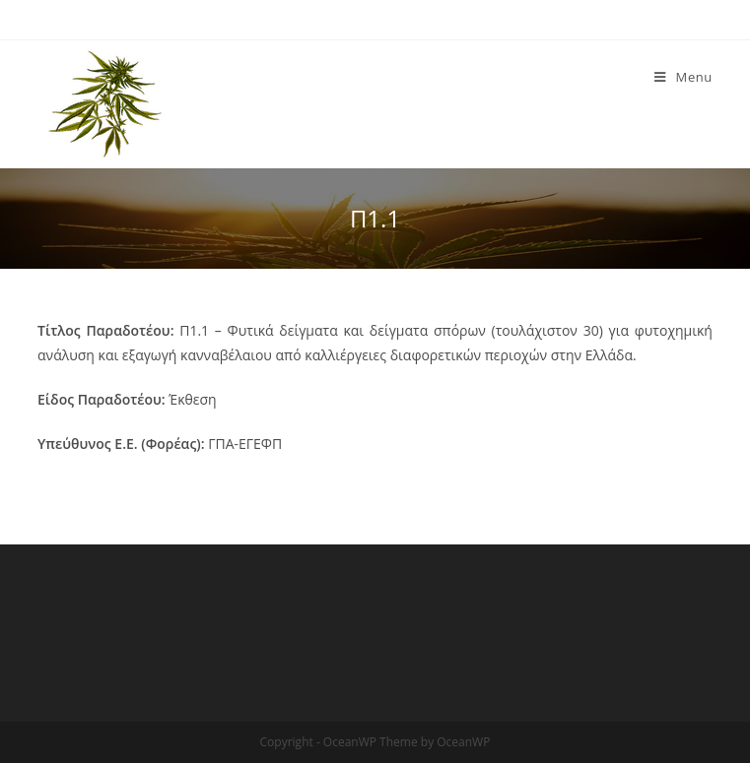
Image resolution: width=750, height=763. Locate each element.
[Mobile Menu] (683, 76)
